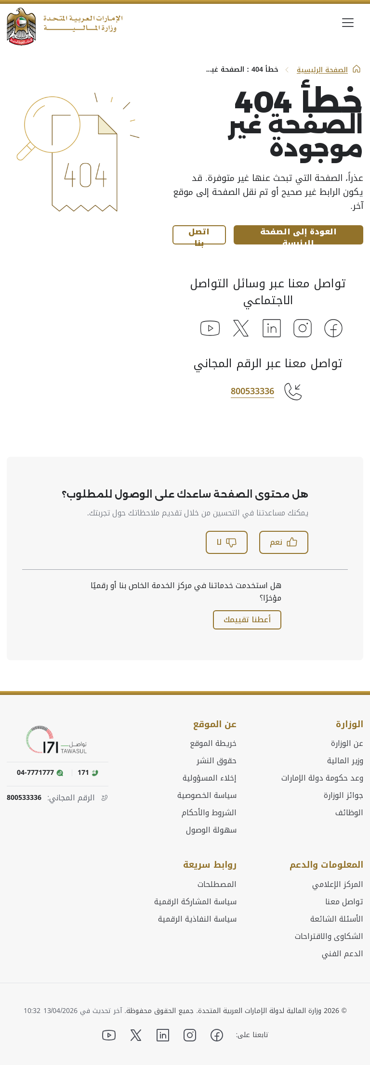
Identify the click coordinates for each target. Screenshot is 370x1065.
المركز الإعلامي (337, 883)
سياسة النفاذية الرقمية (197, 918)
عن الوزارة (347, 743)
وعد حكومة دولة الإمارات (322, 777)
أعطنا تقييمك (247, 619)
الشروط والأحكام (209, 812)
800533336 (252, 391)
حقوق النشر (217, 760)
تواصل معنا (344, 901)
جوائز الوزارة (343, 795)
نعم (284, 542)
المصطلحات (217, 883)
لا (226, 542)
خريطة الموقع (213, 743)
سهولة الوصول (211, 829)
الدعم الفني (342, 953)
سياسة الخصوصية (207, 795)
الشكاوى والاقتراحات (329, 935)
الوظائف (349, 812)
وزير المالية (345, 760)
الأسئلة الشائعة (336, 918)
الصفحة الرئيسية (329, 70)
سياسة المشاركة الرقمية (195, 901)
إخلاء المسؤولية (210, 777)
